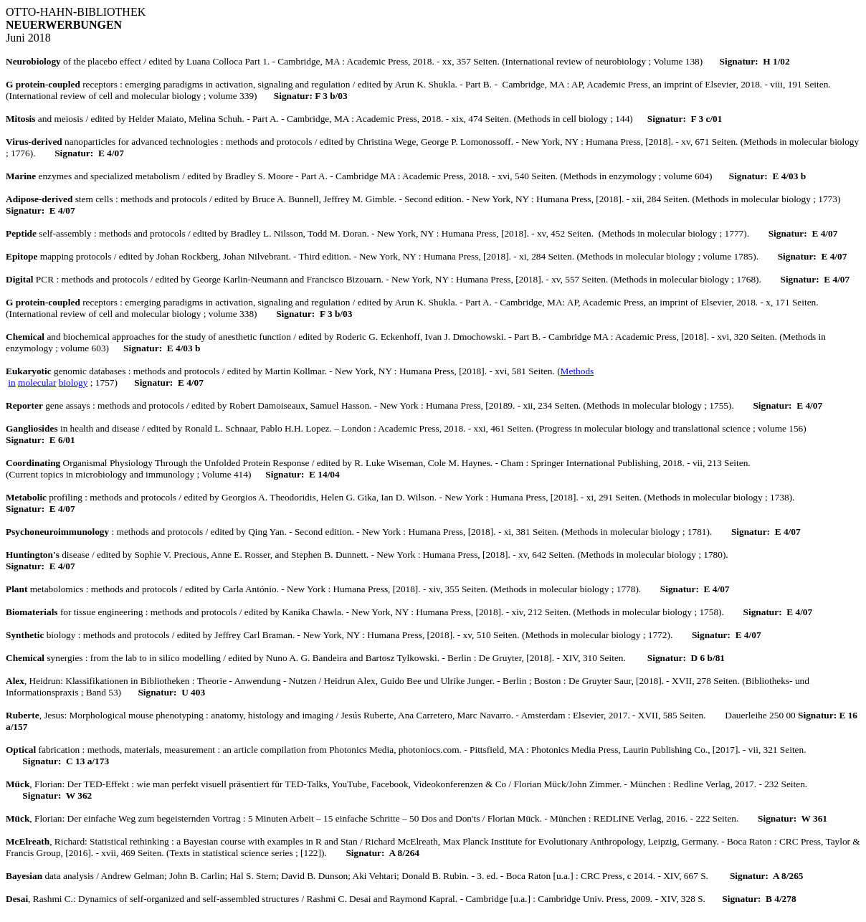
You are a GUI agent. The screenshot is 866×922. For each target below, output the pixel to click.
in (11, 382)
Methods (577, 371)
